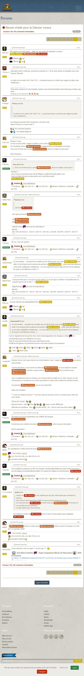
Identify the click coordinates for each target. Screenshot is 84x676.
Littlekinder (7, 492)
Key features (7, 617)
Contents (5, 620)
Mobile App (48, 626)
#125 (78, 159)
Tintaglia (5, 72)
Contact (5, 644)
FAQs (46, 611)
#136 (78, 487)
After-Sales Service (9, 647)
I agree (74, 668)
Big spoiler (42, 54)
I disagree (42, 672)
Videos (46, 614)
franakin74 (6, 361)
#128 (78, 257)
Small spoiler (16, 54)
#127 (78, 238)
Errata (46, 623)
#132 (78, 356)
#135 (78, 464)
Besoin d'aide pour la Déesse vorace (26, 27)
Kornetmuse (6, 200)
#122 (78, 67)
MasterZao (6, 550)
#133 (78, 412)
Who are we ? (7, 636)
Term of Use (6, 639)
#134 (78, 444)
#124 (78, 137)
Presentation (7, 611)
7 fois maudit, (19, 453)
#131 (78, 316)
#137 (78, 522)
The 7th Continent (17, 32)
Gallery (4, 623)
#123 (78, 98)
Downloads (48, 620)
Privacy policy (7, 642)
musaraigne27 (7, 263)
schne (16, 492)
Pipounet (5, 103)
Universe (5, 614)
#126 (78, 194)
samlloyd (5, 142)
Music (46, 617)
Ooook (4, 450)
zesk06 (4, 321)
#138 (78, 544)
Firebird (5, 164)
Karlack (5, 53)
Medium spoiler (29, 54)
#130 (78, 298)
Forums (6, 32)
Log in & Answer (42, 583)
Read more (64, 668)
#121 (78, 47)
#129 (78, 275)
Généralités (29, 32)
